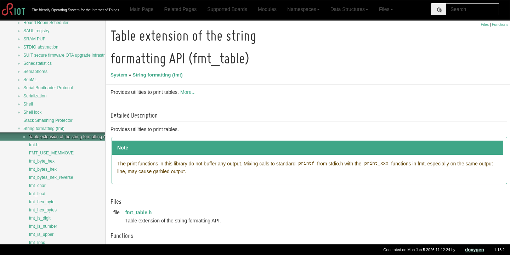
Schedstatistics (37, 63)
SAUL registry (36, 30)
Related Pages (180, 9)
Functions (500, 24)
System (120, 75)
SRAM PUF (34, 38)
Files (386, 9)
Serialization (34, 96)
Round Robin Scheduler (45, 22)
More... (189, 92)
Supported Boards (227, 9)
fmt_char (37, 185)
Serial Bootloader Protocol (48, 87)
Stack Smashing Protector (48, 120)
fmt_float (37, 193)
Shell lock (32, 112)
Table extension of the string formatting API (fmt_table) (80, 136)
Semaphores (35, 71)
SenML (30, 79)
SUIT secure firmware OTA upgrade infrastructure (70, 55)
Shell (28, 104)
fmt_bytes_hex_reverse (51, 177)
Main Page (141, 9)
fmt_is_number (43, 226)
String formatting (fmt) (43, 128)
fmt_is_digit (40, 218)
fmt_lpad (37, 242)
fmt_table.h (139, 212)
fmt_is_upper (41, 234)
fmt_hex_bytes (43, 210)
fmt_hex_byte (42, 201)
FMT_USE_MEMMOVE (51, 153)
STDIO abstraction (40, 47)
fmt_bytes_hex (43, 169)
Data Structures (349, 9)
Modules (267, 9)
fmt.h (34, 144)
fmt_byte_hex (42, 161)
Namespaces (303, 9)
